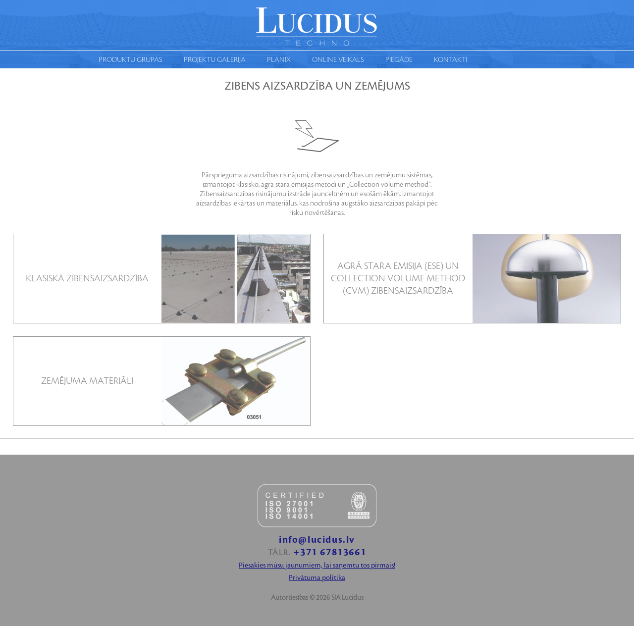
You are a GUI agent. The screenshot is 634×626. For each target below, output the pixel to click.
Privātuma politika (317, 578)
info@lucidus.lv (317, 540)
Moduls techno (317, 25)
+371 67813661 (329, 552)
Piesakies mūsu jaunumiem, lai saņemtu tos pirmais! (317, 566)
